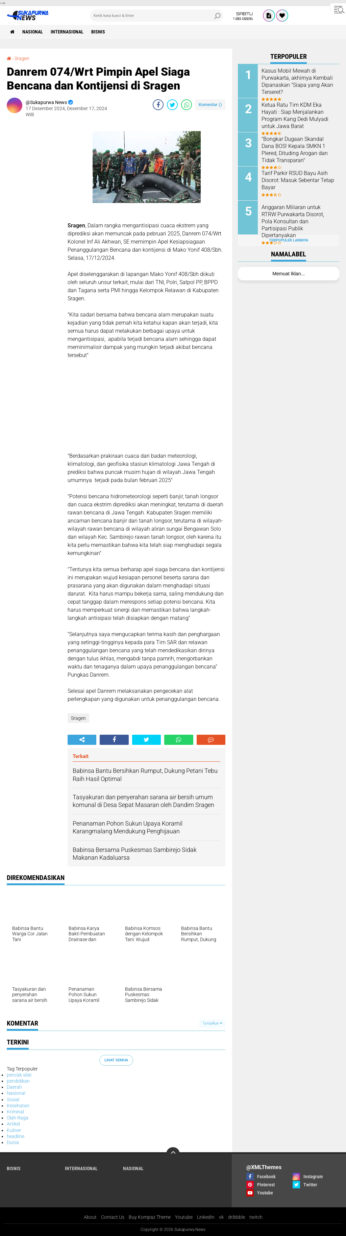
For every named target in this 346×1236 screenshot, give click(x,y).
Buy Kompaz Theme (150, 1217)
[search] (156, 15)
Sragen (22, 58)
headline (15, 1136)
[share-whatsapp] (186, 104)
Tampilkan (212, 1023)
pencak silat (19, 1075)
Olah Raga (17, 1117)
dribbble (236, 1217)
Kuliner (14, 1130)
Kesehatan (18, 1105)
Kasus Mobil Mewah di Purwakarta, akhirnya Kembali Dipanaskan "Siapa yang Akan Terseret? (297, 81)
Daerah (14, 1087)
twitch (256, 1217)
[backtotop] (173, 1154)
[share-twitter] (172, 104)
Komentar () (210, 104)
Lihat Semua (116, 1060)
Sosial (13, 1099)
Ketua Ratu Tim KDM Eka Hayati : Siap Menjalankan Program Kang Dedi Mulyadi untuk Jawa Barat (295, 115)
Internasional (67, 31)
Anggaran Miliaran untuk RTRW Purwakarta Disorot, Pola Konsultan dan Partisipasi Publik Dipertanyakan (293, 221)
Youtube (184, 1217)
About (90, 1217)
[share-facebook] (158, 104)
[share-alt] (82, 740)
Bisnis (98, 31)
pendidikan (18, 1081)
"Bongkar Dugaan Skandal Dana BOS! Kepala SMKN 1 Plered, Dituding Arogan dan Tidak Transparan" (295, 149)
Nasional (32, 31)
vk (221, 1217)
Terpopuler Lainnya (288, 240)
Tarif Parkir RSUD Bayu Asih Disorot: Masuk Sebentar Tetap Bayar (298, 180)
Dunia (13, 1142)
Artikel (13, 1124)
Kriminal (15, 1111)
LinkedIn (206, 1217)
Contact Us (112, 1217)
